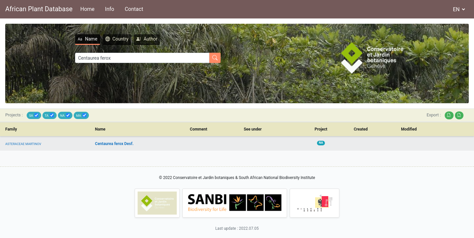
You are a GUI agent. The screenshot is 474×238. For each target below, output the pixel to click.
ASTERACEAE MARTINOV (23, 144)
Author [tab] (146, 39)
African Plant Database (38, 9)
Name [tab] (87, 39)
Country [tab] (117, 39)
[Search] (142, 58)
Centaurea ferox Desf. (114, 143)
